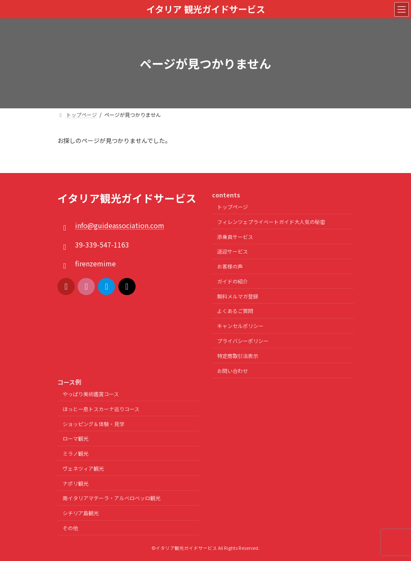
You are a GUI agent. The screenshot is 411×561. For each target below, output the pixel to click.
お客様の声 (230, 266)
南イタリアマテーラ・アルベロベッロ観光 (111, 498)
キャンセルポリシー (240, 325)
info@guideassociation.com (119, 226)
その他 (70, 527)
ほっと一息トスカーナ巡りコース (101, 408)
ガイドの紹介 (232, 281)
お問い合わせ (232, 370)
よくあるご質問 (235, 311)
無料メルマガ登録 (237, 296)
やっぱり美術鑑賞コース (91, 393)
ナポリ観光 (75, 483)
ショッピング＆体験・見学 (93, 423)
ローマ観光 (75, 438)
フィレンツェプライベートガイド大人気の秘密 (271, 221)
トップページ (232, 206)
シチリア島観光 (81, 512)
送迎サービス (232, 251)
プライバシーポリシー (243, 340)
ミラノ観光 (75, 453)
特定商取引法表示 (237, 355)
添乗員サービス (235, 236)
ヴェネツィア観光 (83, 468)
